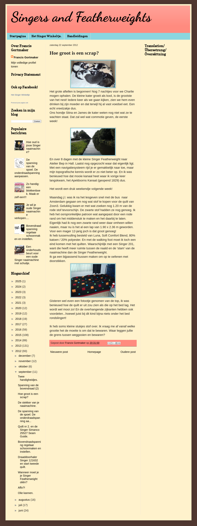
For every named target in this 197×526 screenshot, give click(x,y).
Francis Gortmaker (26, 57)
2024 (18, 286)
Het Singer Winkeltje (20, 95)
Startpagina (18, 36)
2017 (18, 324)
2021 (18, 302)
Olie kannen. (25, 492)
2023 (18, 291)
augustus (25, 499)
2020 (18, 308)
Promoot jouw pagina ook (19, 103)
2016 (18, 329)
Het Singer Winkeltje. (46, 36)
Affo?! (21, 487)
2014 (18, 340)
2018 (18, 318)
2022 (18, 297)
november (25, 361)
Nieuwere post (59, 351)
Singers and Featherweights (81, 17)
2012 (18, 351)
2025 (18, 281)
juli (21, 505)
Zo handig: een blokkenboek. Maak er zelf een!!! (27, 190)
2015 (18, 334)
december (25, 355)
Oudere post (128, 351)
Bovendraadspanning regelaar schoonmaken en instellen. (27, 232)
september (25, 371)
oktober (24, 366)
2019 (18, 313)
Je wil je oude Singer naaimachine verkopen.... (27, 211)
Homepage (94, 351)
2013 (18, 345)
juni (21, 510)
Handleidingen (77, 36)
